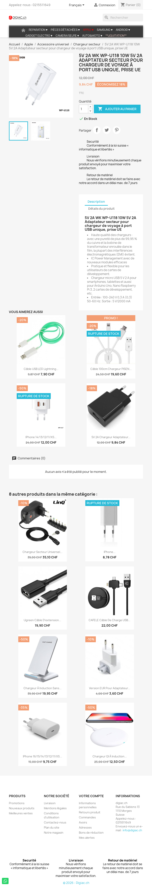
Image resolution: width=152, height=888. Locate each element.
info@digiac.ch (132, 830)
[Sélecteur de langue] (77, 5)
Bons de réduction (91, 832)
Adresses (85, 827)
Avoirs (83, 822)
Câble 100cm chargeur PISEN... (111, 369)
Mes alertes (87, 837)
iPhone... (109, 552)
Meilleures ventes (21, 813)
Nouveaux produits (21, 808)
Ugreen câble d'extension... (42, 620)
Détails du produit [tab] (101, 209)
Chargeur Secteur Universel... (42, 552)
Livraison (50, 803)
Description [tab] (96, 202)
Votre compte (91, 796)
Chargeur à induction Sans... (43, 688)
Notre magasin (53, 832)
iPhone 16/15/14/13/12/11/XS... (42, 756)
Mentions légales (55, 808)
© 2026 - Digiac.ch (76, 883)
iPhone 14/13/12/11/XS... (41, 437)
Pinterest (117, 130)
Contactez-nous (55, 822)
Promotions (16, 803)
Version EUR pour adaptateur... (109, 688)
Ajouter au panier (117, 108)
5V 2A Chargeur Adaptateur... (111, 437)
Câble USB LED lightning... (41, 369)
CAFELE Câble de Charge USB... (109, 620)
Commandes (87, 817)
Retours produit (89, 812)
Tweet (107, 130)
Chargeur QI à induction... (110, 756)
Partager (97, 130)
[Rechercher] (123, 17)
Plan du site (51, 827)
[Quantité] (83, 109)
